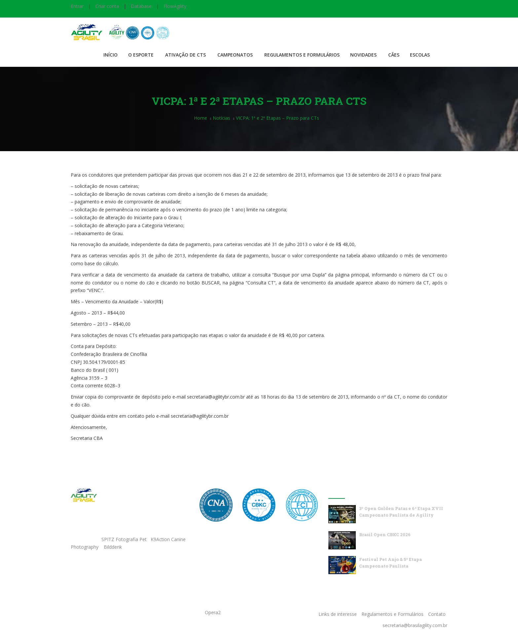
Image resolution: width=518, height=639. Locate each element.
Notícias (221, 118)
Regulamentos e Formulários (302, 55)
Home (200, 118)
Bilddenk (113, 547)
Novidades (363, 55)
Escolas (420, 55)
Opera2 (213, 612)
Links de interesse (337, 614)
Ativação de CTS (185, 55)
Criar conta (107, 6)
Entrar (77, 6)
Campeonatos (235, 55)
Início (110, 55)
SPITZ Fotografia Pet (124, 539)
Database (141, 6)
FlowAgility (175, 6)
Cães (393, 55)
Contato (437, 614)
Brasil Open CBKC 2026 (385, 534)
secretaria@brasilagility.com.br (415, 625)
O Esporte (141, 55)
